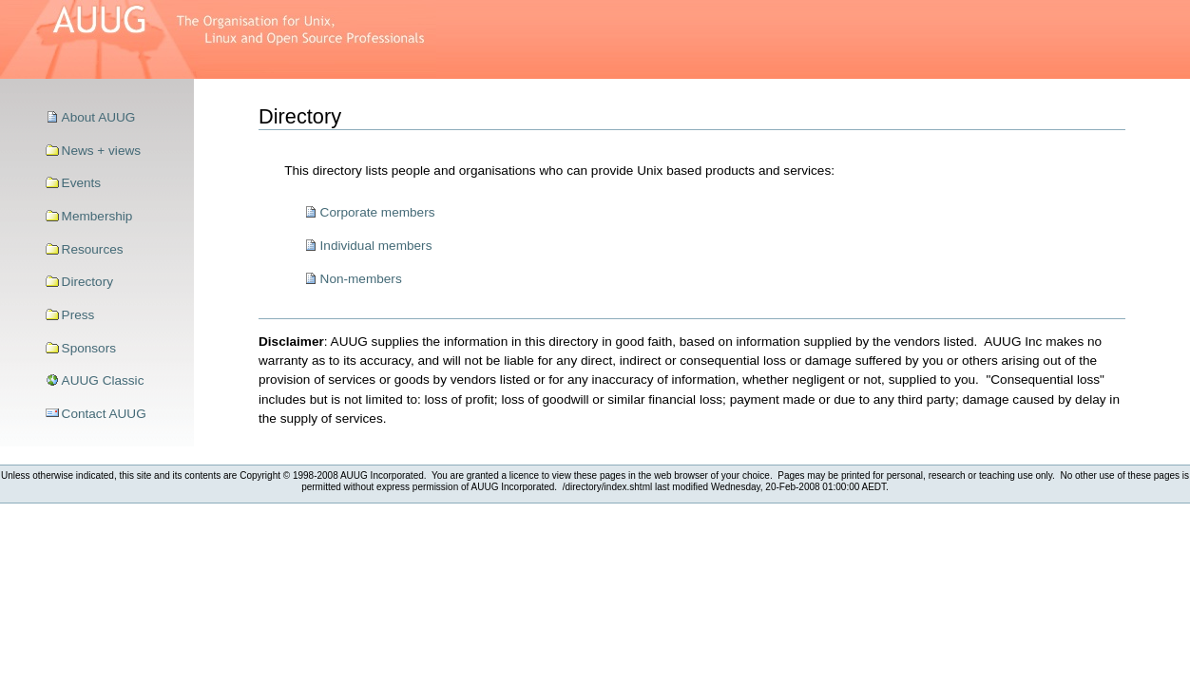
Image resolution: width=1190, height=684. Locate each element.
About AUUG (99, 117)
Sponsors (89, 348)
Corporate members (377, 212)
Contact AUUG (104, 414)
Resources (93, 249)
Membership (97, 216)
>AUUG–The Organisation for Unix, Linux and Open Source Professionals (218, 39)
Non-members (361, 279)
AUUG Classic (103, 380)
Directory (87, 282)
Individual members (376, 245)
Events (82, 183)
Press (78, 315)
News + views (101, 150)
